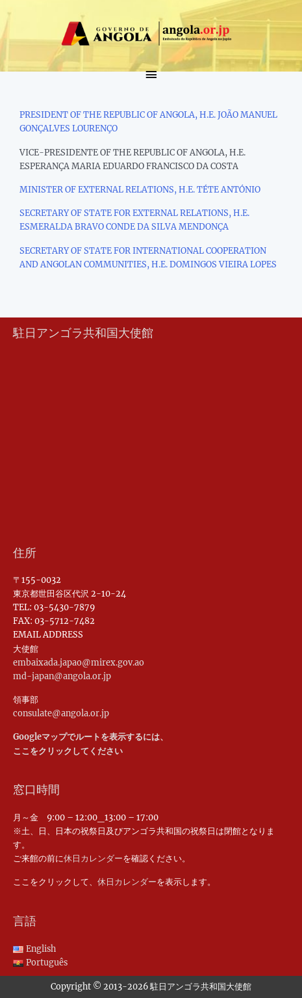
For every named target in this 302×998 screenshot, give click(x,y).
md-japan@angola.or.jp (62, 676)
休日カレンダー (93, 858)
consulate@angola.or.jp (61, 713)
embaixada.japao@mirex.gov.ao (78, 662)
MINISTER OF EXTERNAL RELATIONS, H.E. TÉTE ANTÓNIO (139, 189)
